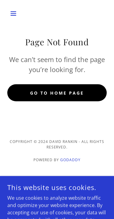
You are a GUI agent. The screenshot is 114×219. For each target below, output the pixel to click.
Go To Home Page (57, 93)
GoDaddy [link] (70, 159)
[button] (14, 13)
